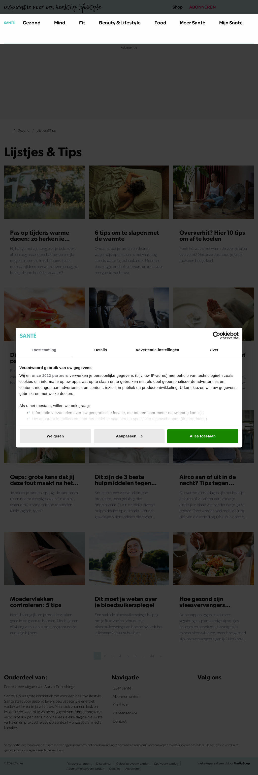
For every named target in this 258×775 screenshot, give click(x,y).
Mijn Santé (234, 22)
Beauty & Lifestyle (122, 22)
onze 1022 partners (50, 375)
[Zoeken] (8, 37)
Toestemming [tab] (44, 350)
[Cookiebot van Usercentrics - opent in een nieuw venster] (217, 335)
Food (163, 22)
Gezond (34, 22)
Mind (62, 22)
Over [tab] (214, 350)
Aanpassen (129, 436)
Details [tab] (100, 350)
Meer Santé (195, 22)
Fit (85, 22)
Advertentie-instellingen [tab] (157, 350)
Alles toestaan (203, 436)
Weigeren (55, 436)
